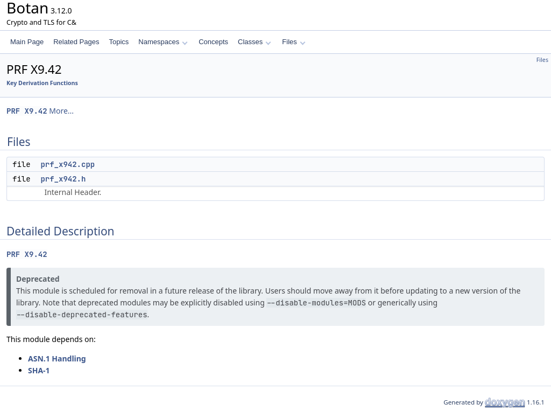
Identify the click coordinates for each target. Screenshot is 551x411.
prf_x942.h (63, 179)
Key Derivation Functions (42, 83)
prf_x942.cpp (67, 164)
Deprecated (38, 279)
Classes (254, 42)
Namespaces (162, 42)
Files (293, 42)
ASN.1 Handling (57, 358)
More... (61, 111)
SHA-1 (39, 370)
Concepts (213, 42)
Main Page (27, 42)
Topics (119, 42)
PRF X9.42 (26, 111)
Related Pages (76, 42)
